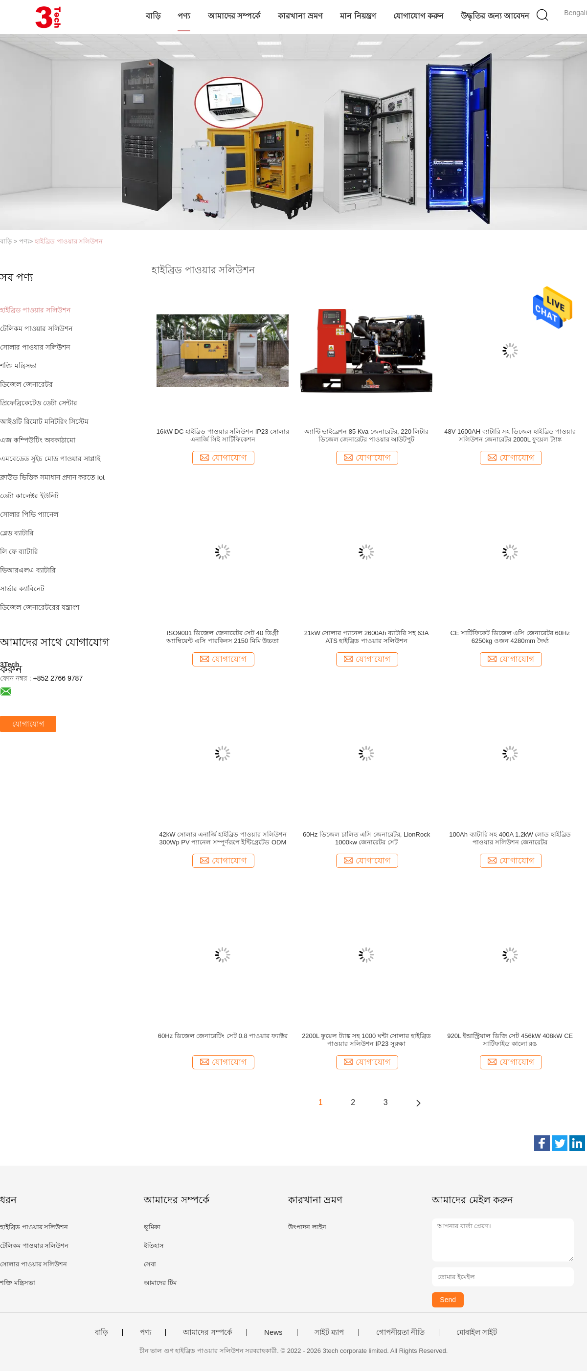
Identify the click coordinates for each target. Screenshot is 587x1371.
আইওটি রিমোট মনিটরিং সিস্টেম (44, 421)
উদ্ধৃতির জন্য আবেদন (495, 16)
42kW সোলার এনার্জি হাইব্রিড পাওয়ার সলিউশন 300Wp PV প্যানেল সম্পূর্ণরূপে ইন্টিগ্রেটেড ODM (222, 838)
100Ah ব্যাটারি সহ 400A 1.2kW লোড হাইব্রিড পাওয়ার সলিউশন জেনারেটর (510, 838)
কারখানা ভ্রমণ (300, 16)
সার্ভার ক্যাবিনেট (22, 589)
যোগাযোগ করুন (418, 16)
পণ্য (184, 16)
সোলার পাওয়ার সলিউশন (35, 347)
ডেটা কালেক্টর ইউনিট (29, 496)
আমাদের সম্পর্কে (234, 16)
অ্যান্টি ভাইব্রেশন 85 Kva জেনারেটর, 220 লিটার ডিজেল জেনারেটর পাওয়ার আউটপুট (366, 435)
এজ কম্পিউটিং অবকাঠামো (37, 440)
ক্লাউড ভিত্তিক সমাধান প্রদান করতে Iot (52, 477)
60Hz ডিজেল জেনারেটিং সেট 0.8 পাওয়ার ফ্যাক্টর (223, 1035)
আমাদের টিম (160, 1282)
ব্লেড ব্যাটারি (17, 533)
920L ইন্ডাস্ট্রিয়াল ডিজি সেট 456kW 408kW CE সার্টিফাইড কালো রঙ (510, 1039)
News (273, 1332)
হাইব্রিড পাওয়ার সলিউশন (69, 241)
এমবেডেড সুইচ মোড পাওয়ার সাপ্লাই (50, 459)
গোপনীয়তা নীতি (400, 1332)
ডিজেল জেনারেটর (26, 384)
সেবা (150, 1264)
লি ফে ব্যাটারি (19, 551)
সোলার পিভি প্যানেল (29, 514)
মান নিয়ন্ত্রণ (358, 16)
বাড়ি (153, 16)
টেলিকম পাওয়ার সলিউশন (36, 328)
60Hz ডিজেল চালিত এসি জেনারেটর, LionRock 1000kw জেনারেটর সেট (366, 838)
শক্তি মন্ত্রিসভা (18, 366)
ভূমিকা (152, 1227)
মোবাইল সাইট (476, 1332)
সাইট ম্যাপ (329, 1332)
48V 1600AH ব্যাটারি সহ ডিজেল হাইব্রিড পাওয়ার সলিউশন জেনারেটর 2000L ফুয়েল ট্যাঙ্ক (510, 435)
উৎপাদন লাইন (307, 1227)
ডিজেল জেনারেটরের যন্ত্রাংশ (39, 607)
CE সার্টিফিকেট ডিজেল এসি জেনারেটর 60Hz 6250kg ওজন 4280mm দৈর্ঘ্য (510, 636)
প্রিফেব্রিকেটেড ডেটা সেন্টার (38, 403)
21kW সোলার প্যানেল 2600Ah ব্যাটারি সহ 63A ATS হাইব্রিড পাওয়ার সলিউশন (366, 636)
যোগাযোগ (28, 724)
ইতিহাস (154, 1245)
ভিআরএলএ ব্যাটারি (28, 570)
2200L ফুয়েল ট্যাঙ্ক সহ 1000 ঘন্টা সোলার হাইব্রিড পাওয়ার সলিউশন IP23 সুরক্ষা (366, 1039)
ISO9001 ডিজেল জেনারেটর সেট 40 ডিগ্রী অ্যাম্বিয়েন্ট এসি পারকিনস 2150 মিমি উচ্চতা (222, 636)
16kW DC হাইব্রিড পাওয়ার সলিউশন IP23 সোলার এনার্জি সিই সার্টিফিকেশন (223, 435)
